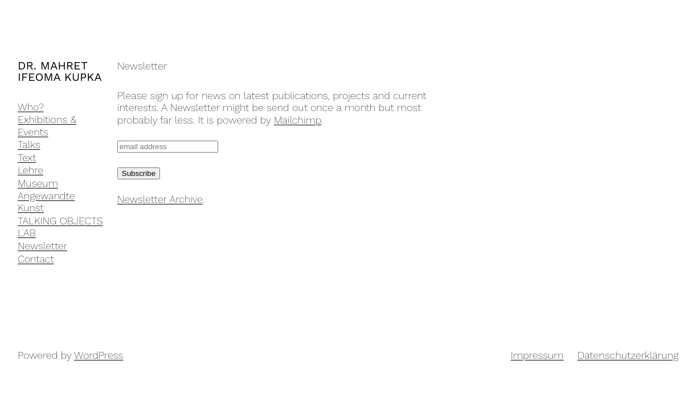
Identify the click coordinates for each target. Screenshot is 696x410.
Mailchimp (297, 120)
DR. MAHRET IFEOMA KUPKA (60, 71)
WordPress (98, 355)
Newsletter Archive (160, 199)
